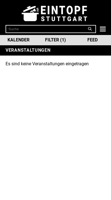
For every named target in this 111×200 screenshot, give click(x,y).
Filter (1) (55, 39)
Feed (92, 39)
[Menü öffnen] (102, 29)
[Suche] (90, 29)
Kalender (18, 39)
